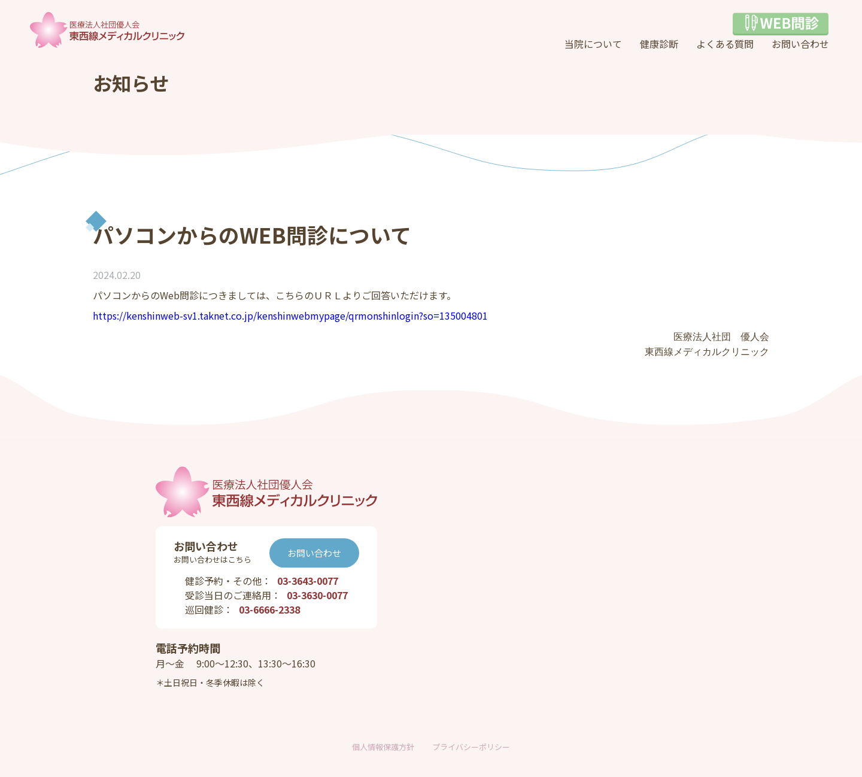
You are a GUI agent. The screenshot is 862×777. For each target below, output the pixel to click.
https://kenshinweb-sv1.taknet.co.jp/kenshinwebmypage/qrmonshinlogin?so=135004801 (290, 315)
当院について (593, 44)
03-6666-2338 (269, 610)
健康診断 (659, 44)
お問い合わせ (800, 44)
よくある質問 (725, 44)
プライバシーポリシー (471, 746)
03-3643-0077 (307, 581)
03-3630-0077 (317, 595)
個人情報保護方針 (383, 746)
